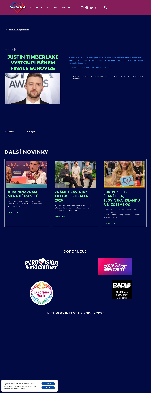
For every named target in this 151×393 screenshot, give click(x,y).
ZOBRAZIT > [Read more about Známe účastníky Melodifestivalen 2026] (61, 217)
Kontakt (67, 7)
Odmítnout (48, 387)
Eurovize (17, 49)
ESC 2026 (52, 7)
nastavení (23, 388)
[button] (105, 7)
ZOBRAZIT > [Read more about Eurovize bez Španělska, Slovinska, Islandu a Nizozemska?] (109, 223)
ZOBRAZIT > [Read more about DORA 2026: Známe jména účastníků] (12, 212)
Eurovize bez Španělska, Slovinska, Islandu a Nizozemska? (122, 198)
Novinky (36, 7)
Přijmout (48, 383)
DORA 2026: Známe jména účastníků (22, 194)
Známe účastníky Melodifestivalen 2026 (72, 196)
